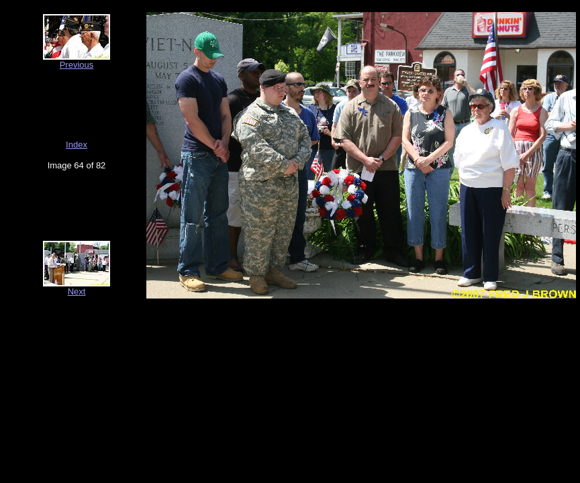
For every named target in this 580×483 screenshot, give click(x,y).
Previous (77, 65)
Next (77, 291)
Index (76, 145)
